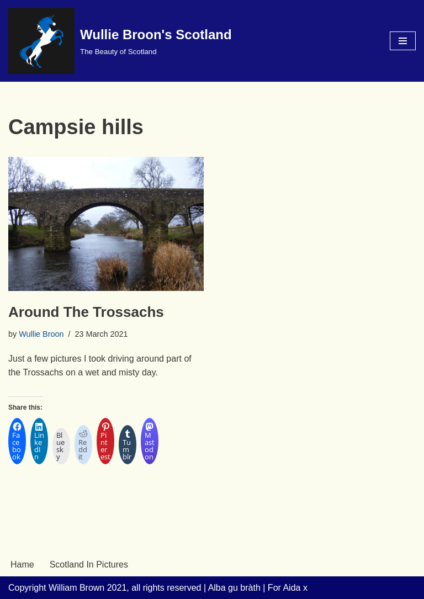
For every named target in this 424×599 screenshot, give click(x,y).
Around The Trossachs (86, 312)
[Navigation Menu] (403, 40)
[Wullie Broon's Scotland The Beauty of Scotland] (120, 41)
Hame (22, 564)
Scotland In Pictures (89, 564)
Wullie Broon (41, 334)
